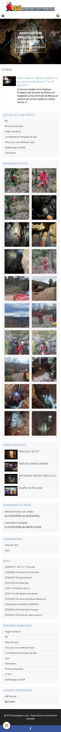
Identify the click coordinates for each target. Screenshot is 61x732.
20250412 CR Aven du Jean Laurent (23, 615)
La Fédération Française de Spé (21, 137)
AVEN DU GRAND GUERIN (33, 463)
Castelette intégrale (16, 522)
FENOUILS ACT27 (29, 451)
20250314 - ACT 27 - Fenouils (20, 567)
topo (7, 550)
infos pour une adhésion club (19, 142)
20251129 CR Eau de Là (17, 588)
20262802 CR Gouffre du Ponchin (22, 572)
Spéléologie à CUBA (15, 147)
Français (11, 696)
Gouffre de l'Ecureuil (30, 487)
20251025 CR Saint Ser (17, 583)
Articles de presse (14, 126)
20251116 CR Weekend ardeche (21, 593)
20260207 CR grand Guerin (18, 577)
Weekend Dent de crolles (19, 511)
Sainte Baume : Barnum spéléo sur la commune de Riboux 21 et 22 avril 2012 (37, 81)
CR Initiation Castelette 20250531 (22, 604)
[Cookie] (6, 725)
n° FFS (8, 674)
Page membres (13, 131)
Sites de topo (11, 545)
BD (6, 121)
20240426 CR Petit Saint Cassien (22, 609)
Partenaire (10, 153)
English (10, 701)
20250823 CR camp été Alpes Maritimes (25, 599)
